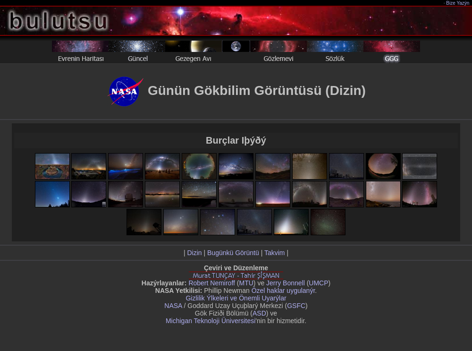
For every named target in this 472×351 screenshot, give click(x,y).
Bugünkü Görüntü (233, 253)
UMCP (318, 283)
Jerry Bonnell (285, 283)
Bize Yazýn (458, 3)
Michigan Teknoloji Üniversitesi (210, 321)
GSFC (296, 305)
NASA (173, 305)
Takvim (274, 253)
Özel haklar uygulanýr (283, 290)
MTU (246, 283)
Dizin (194, 253)
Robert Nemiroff (211, 283)
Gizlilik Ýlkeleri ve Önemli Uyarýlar (235, 298)
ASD (259, 313)
